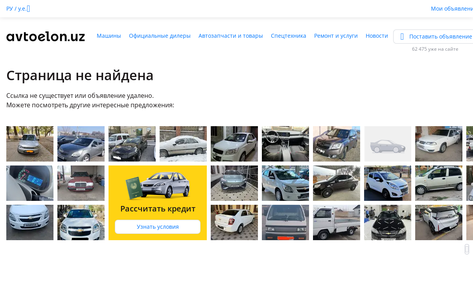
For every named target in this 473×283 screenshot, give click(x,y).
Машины (109, 35)
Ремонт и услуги (336, 35)
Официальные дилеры (160, 35)
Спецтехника (288, 35)
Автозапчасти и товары (231, 35)
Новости (377, 35)
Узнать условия (158, 226)
